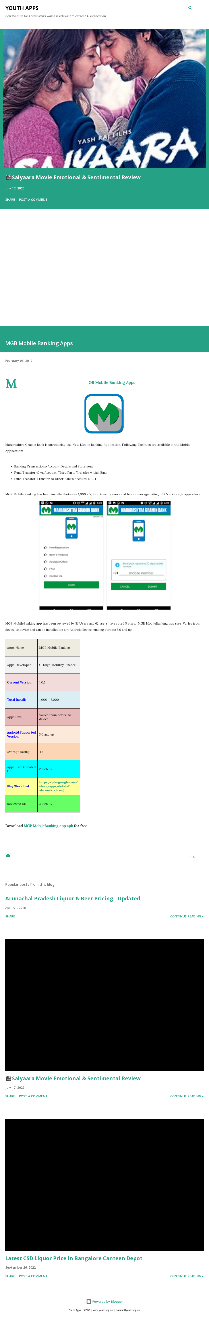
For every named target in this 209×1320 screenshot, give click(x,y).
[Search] (190, 8)
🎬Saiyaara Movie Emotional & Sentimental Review (73, 177)
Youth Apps (22, 8)
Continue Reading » (187, 916)
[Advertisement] (104, 273)
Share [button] (10, 199)
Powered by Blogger (104, 1301)
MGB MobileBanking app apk (48, 826)
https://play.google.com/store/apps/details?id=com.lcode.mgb (58, 786)
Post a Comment (33, 199)
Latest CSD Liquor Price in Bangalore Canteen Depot (73, 1258)
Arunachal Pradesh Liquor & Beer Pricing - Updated (72, 898)
